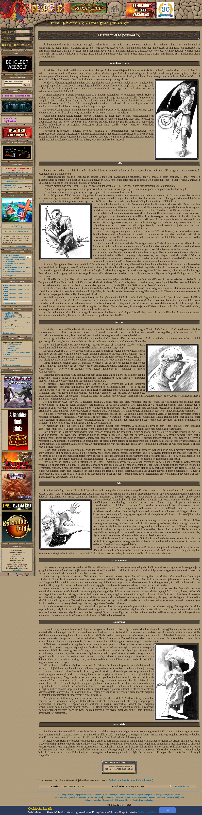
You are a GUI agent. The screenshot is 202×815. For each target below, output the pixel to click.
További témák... (9, 333)
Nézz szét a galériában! (17, 246)
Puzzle (122, 795)
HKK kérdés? (10, 315)
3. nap (7, 354)
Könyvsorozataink (140, 797)
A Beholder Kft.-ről (123, 800)
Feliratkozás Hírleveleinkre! (16, 96)
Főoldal (61, 795)
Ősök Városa (85, 795)
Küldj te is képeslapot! (11, 365)
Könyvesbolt (80, 797)
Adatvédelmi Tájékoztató (10, 120)
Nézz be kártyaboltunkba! (17, 182)
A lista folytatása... (10, 276)
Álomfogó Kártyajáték (163, 795)
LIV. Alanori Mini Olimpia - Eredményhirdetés (14, 257)
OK (167, 810)
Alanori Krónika (95, 797)
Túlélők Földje (17, 227)
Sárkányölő (113, 795)
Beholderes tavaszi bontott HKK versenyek (14, 260)
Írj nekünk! (17, 570)
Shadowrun (108, 797)
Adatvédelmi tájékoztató (143, 800)
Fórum (152, 797)
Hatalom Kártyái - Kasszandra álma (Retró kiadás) (12, 188)
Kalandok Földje (100, 795)
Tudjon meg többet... (148, 812)
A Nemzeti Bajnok (12, 348)
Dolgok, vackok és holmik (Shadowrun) (131, 780)
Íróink (127, 797)
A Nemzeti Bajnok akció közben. (17, 352)
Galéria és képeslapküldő (167, 797)
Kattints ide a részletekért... (17, 172)
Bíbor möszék (10, 361)
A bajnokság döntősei (13, 344)
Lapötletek (9, 313)
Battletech (119, 797)
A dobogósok (10, 346)
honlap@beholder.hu (17, 552)
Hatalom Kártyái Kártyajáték (139, 795)
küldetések (9, 321)
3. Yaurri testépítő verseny (15, 271)
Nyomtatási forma (180, 786)
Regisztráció (107, 800)
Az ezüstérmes (10, 350)
